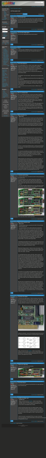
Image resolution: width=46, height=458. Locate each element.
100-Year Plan (38, 6)
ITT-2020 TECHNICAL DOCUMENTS (5, 50)
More (8, 65)
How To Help (34, 6)
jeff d (12, 63)
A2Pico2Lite (4, 80)
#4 (43, 62)
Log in (11, 13)
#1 (43, 15)
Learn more (4, 19)
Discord (5, 13)
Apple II (19, 8)
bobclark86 (4, 79)
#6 (43, 113)
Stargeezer (4, 86)
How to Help (6, 115)
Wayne (12, 17)
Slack (5, 17)
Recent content (5, 23)
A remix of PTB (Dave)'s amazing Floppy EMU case (6, 58)
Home (3, 6)
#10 (43, 363)
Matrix (5, 12)
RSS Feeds (5, 93)
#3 (43, 46)
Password (4, 30)
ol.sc (3, 81)
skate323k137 (14, 32)
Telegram (5, 18)
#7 (43, 173)
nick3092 (13, 296)
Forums (6, 6)
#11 (43, 381)
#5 (43, 91)
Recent (9, 6)
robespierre (13, 48)
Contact (43, 6)
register (14, 13)
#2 (43, 31)
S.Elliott (3, 75)
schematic (30, 350)
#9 (43, 295)
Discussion (16, 8)
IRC (4, 11)
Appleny (3, 72)
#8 (43, 221)
